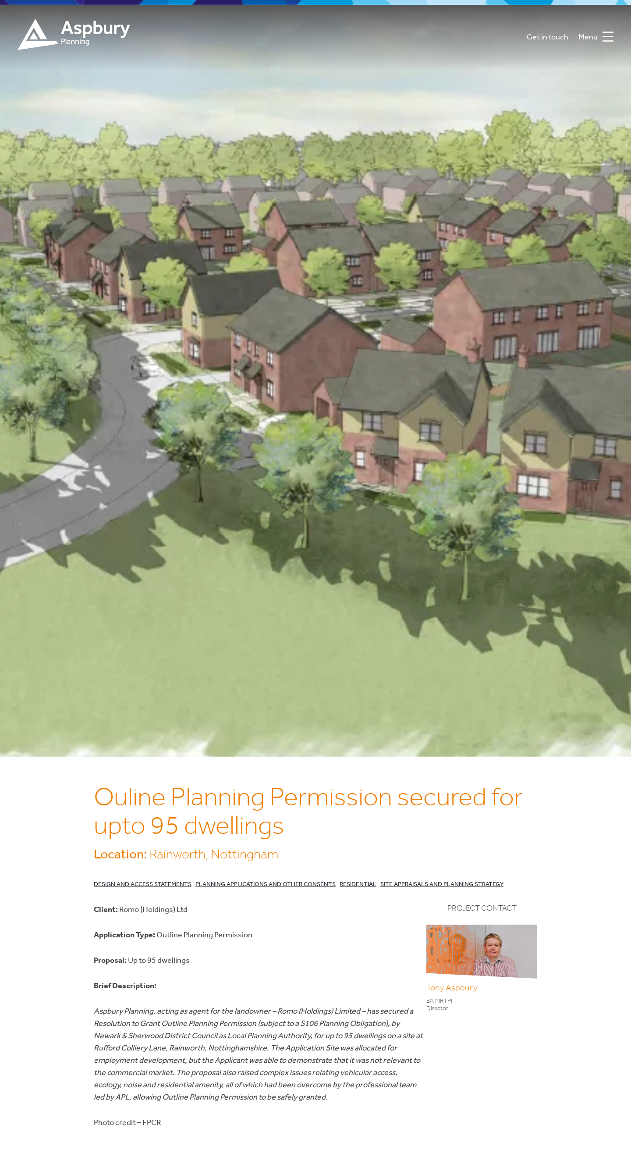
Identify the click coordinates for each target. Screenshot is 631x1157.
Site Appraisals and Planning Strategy (441, 884)
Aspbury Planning (74, 37)
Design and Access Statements (142, 884)
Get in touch (547, 37)
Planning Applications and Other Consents (265, 884)
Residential (358, 884)
